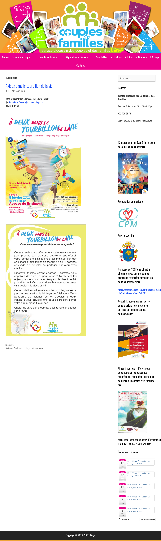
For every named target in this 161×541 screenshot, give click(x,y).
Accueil (5, 57)
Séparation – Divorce (77, 57)
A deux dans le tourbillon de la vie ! (30, 86)
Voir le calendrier (147, 519)
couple (25, 348)
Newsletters (102, 57)
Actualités (116, 57)
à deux (10, 348)
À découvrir (141, 57)
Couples (11, 344)
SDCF (86, 535)
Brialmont (18, 348)
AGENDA (128, 57)
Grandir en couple (21, 57)
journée (32, 348)
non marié (39, 348)
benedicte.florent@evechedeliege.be (26, 102)
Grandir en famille (48, 57)
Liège (92, 535)
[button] (124, 519)
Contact (80, 65)
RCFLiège (154, 57)
